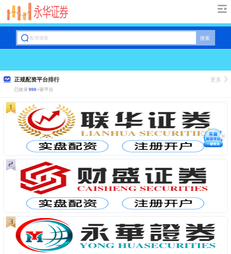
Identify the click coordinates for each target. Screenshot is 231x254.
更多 (218, 80)
